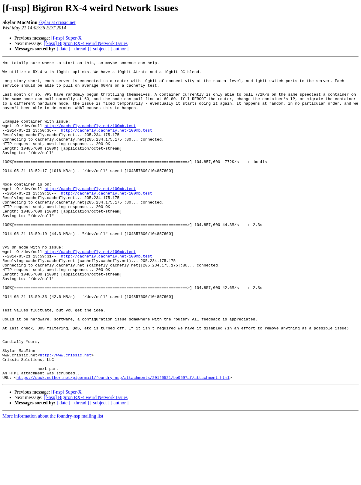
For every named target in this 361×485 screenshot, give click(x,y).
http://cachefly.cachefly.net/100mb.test (90, 139)
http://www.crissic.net (66, 414)
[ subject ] (100, 48)
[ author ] (120, 48)
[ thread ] (80, 48)
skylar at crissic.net (57, 22)
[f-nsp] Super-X (66, 37)
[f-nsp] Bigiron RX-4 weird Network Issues (86, 43)
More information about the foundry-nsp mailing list (52, 479)
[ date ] (63, 48)
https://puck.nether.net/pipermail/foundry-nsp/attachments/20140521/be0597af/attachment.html (123, 441)
